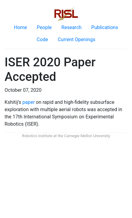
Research (71, 27)
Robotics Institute (37, 136)
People (44, 27)
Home (20, 27)
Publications (104, 27)
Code (42, 39)
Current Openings (77, 39)
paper (29, 102)
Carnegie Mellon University (87, 136)
